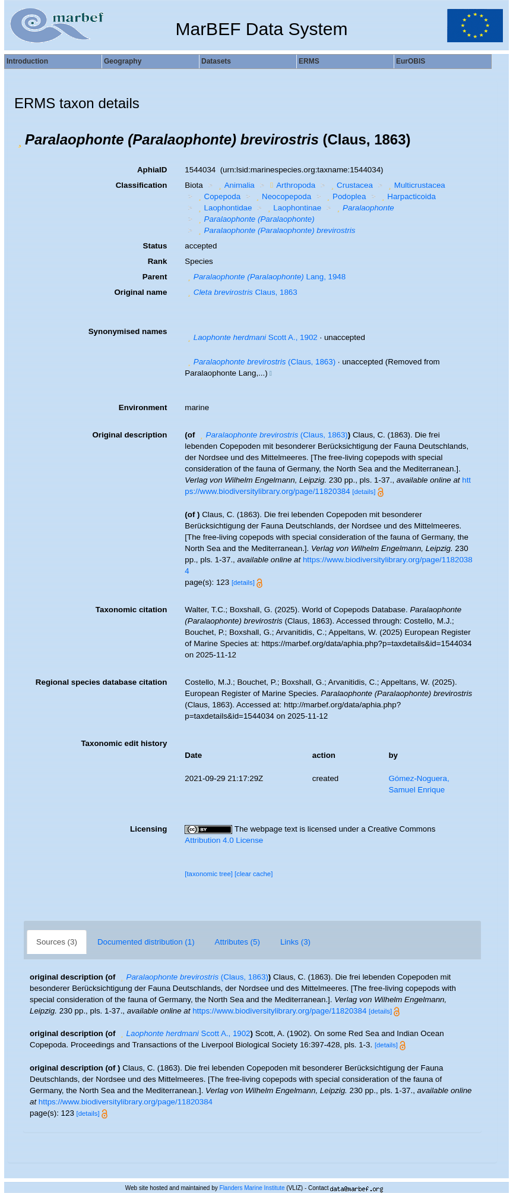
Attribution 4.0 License (224, 840)
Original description (129, 434)
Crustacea (350, 185)
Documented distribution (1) (146, 941)
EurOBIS (410, 61)
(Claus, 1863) (260, 361)
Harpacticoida (407, 196)
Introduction (27, 61)
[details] (363, 491)
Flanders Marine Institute (252, 1188)
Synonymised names (127, 331)
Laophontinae (293, 207)
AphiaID (152, 169)
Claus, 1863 (241, 292)
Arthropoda (291, 185)
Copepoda (217, 196)
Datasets (216, 61)
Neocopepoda (282, 196)
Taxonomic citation (131, 609)
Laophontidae (223, 207)
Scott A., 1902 (251, 337)
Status (155, 245)
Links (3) (295, 941)
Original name (140, 292)
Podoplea (345, 196)
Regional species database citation (101, 682)
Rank (157, 261)
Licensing (148, 828)
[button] (19, 140)
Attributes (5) (237, 941)
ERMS (309, 61)
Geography (122, 61)
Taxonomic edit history (124, 743)
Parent (154, 276)
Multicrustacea (415, 185)
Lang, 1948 (265, 276)
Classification (141, 185)
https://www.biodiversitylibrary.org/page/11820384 (279, 1010)
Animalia (235, 185)
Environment (143, 407)
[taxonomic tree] (209, 873)
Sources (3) (56, 941)
